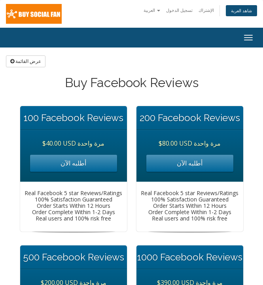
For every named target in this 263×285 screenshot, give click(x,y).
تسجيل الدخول (179, 10)
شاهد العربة (241, 10)
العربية (152, 10)
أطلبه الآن (73, 163)
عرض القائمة (25, 61)
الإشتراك (206, 10)
